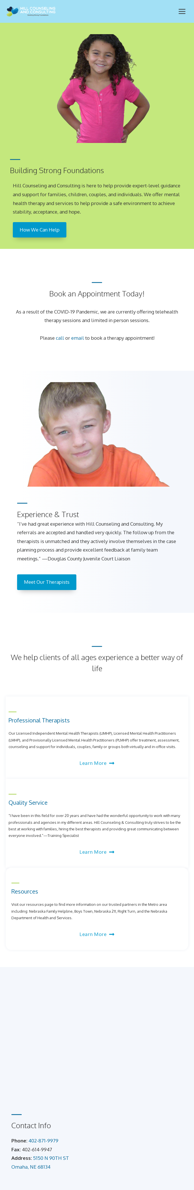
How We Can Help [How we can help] (40, 230)
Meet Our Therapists (47, 582)
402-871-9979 (43, 1141)
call (60, 338)
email (77, 338)
